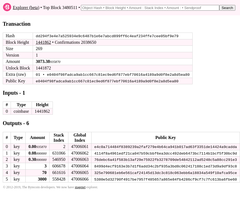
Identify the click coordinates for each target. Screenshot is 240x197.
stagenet (80, 186)
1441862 (43, 42)
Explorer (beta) (26, 7)
